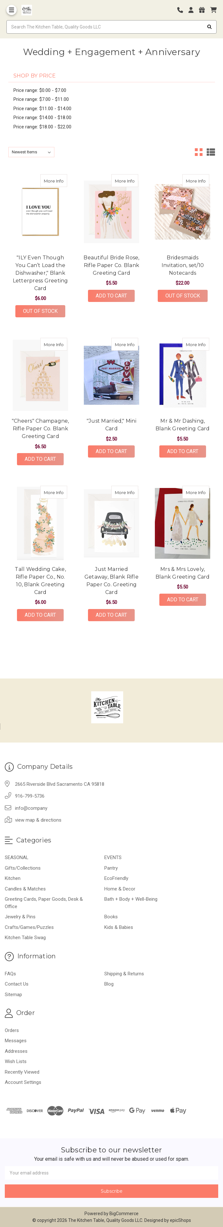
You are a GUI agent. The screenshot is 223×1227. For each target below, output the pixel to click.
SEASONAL (16, 857)
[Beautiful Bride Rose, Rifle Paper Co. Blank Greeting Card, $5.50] (111, 211)
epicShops (180, 1220)
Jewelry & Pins (20, 917)
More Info (55, 178)
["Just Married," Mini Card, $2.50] (111, 375)
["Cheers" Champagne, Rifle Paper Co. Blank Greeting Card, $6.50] (40, 375)
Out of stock (40, 311)
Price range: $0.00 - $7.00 (39, 90)
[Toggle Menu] (11, 10)
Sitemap (13, 994)
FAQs (10, 974)
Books (111, 917)
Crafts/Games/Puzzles (29, 927)
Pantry (111, 868)
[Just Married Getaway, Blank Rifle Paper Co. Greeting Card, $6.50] (111, 523)
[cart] (213, 10)
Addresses (16, 1051)
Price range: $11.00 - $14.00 (42, 108)
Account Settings (23, 1082)
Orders (12, 1030)
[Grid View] (199, 152)
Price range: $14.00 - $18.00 (42, 117)
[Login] (193, 10)
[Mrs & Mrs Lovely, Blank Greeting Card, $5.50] (182, 523)
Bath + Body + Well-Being (130, 899)
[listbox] (31, 152)
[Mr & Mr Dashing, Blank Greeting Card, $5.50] (182, 375)
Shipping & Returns (124, 974)
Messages (16, 1041)
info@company (31, 808)
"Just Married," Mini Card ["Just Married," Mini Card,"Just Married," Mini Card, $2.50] (111, 425)
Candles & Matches (25, 889)
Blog (109, 984)
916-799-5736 (29, 796)
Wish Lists (16, 1061)
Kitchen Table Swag (25, 937)
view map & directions (38, 820)
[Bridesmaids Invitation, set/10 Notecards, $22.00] (182, 211)
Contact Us (16, 984)
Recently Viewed (22, 1072)
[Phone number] (182, 10)
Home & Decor (119, 889)
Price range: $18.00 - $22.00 (42, 127)
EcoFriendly (116, 878)
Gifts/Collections (23, 868)
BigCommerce (124, 1213)
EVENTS (113, 857)
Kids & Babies (118, 927)
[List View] (211, 152)
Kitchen (12, 878)
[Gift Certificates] (204, 10)
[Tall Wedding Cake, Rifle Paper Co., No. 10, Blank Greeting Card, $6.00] (40, 523)
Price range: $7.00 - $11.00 (41, 99)
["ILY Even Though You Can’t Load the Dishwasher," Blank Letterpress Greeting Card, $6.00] (40, 211)
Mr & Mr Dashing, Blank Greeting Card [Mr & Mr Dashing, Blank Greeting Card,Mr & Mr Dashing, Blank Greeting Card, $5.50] (182, 425)
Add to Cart (111, 296)
